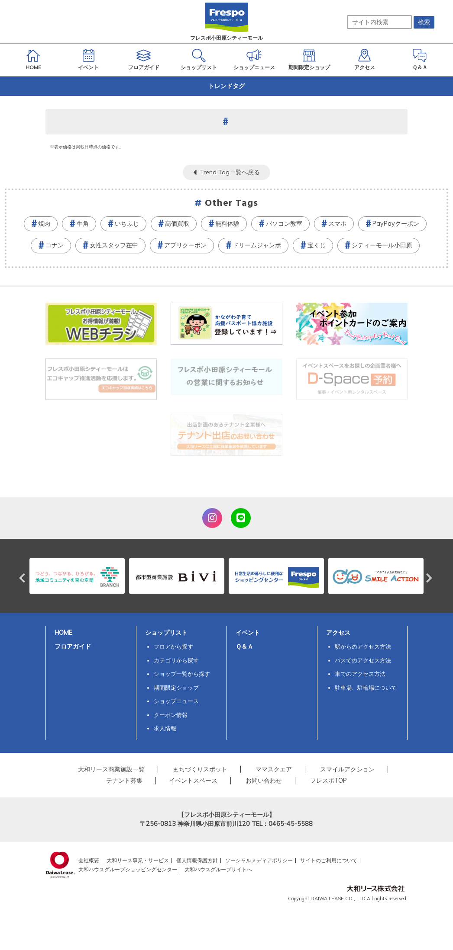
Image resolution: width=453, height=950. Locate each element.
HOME (63, 633)
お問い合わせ (264, 780)
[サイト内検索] (379, 22)
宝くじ (316, 245)
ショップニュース (176, 700)
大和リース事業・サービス (138, 860)
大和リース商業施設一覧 (111, 769)
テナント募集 (124, 780)
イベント (248, 633)
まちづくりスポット (200, 769)
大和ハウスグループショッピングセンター (127, 869)
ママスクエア (274, 769)
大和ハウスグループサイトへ (218, 869)
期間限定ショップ (176, 687)
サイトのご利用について (328, 860)
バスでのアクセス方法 (363, 660)
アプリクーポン (185, 245)
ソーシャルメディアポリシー (259, 860)
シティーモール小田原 (382, 245)
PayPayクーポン (395, 223)
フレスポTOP (328, 780)
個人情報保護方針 (197, 860)
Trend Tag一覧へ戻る (230, 172)
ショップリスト (166, 633)
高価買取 (177, 223)
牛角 (83, 223)
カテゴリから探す (176, 660)
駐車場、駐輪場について (366, 687)
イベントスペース (193, 780)
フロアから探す (173, 646)
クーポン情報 (171, 714)
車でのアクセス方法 (360, 673)
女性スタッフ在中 (114, 245)
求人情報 (165, 728)
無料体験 (227, 223)
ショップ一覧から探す (182, 673)
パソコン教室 (284, 223)
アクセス (338, 633)
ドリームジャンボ (257, 245)
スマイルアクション (347, 769)
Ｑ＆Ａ (244, 646)
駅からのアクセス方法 (363, 646)
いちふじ (127, 223)
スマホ (337, 223)
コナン (54, 245)
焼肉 (44, 223)
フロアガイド (73, 646)
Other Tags (232, 203)
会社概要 (88, 860)
